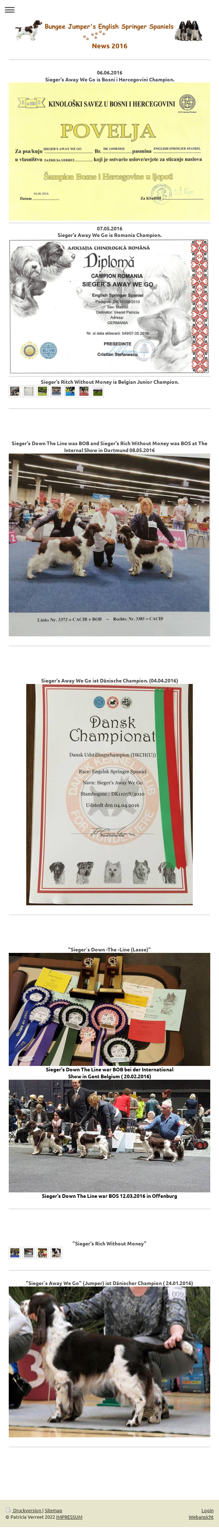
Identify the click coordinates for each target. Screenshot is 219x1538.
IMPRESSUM (69, 1517)
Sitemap (53, 1510)
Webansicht (201, 1517)
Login (208, 1510)
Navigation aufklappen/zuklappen (109, 9)
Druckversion (23, 1510)
